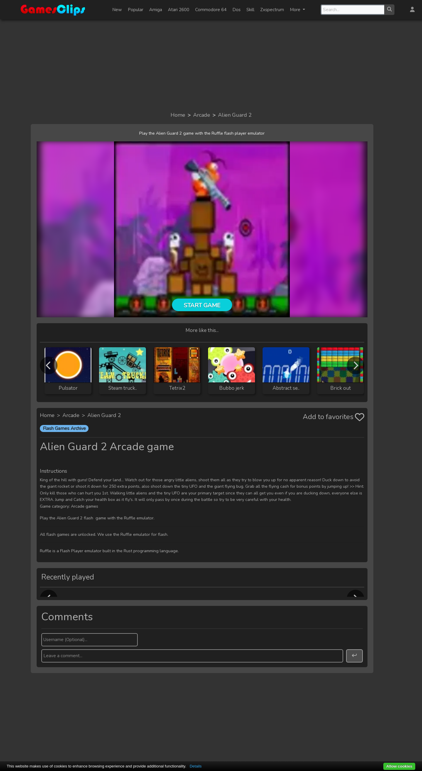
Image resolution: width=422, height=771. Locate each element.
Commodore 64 (211, 10)
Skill (250, 10)
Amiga (155, 10)
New (117, 10)
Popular (135, 10)
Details (196, 766)
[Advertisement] (211, 65)
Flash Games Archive (64, 428)
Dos (236, 10)
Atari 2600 (178, 10)
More (296, 10)
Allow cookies (399, 766)
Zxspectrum (272, 10)
